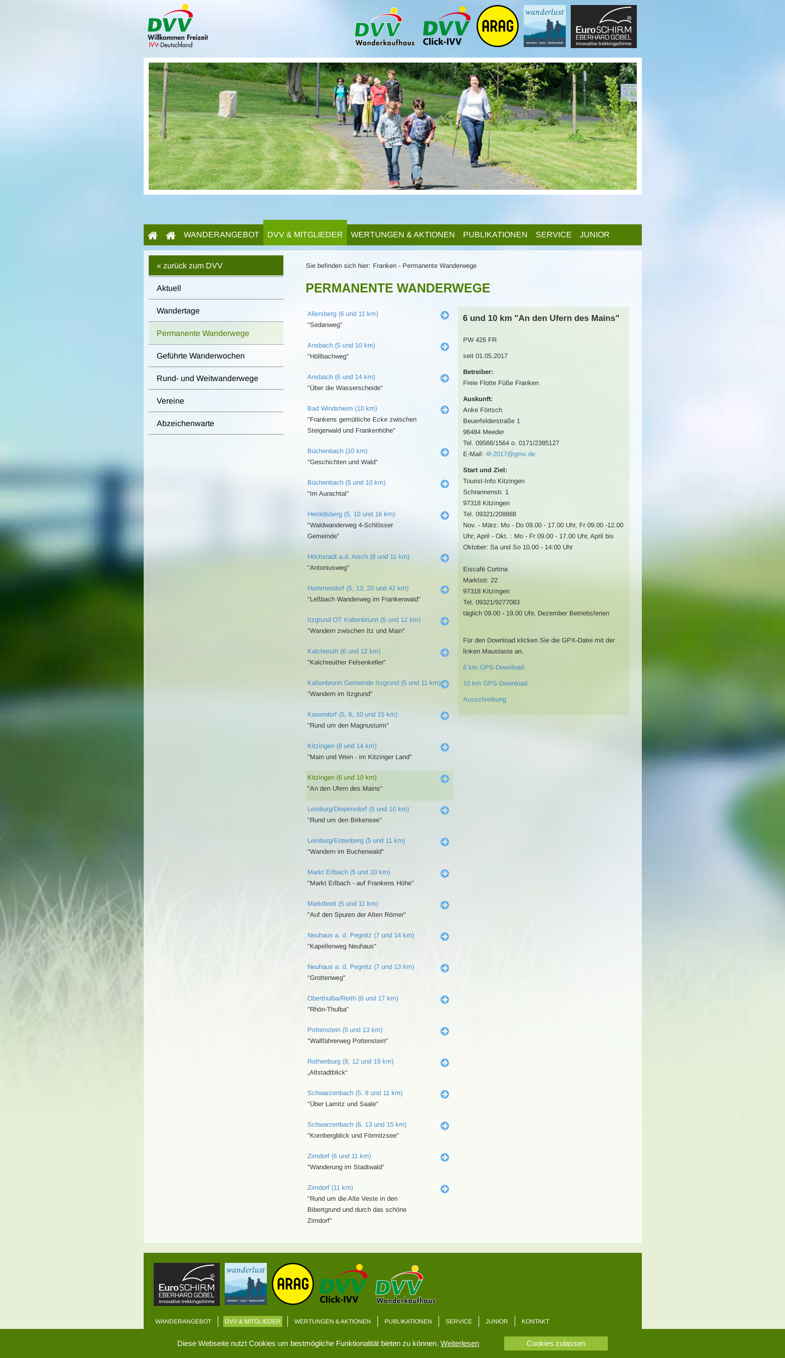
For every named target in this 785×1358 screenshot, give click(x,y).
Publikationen (495, 234)
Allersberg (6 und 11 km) (342, 313)
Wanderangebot (221, 234)
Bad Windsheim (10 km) (342, 408)
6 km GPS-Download (493, 667)
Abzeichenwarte (185, 423)
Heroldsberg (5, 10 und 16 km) (351, 514)
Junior (595, 234)
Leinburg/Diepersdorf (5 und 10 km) (358, 809)
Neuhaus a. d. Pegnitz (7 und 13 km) (360, 966)
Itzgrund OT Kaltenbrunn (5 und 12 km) (364, 619)
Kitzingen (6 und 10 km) (341, 777)
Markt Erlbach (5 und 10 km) (348, 872)
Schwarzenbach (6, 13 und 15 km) (357, 1124)
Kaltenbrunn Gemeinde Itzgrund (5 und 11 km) (374, 683)
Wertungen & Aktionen (403, 234)
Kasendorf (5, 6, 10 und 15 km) (352, 714)
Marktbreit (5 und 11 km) (342, 903)
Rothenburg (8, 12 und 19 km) (350, 1061)
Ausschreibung (484, 699)
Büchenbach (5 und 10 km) (346, 482)
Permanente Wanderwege (203, 333)
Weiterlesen (460, 1343)
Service (554, 234)
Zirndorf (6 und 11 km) (339, 1156)
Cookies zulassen (556, 1343)
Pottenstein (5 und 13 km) (344, 1030)
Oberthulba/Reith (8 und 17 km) (352, 998)
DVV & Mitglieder (305, 234)
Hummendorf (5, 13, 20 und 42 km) (358, 588)
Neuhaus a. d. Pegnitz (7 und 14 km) (360, 935)
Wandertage (178, 310)
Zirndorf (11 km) (330, 1187)
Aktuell (169, 288)
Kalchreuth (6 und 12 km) (343, 651)
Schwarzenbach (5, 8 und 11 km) (355, 1093)
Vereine (170, 401)
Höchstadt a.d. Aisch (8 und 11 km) (358, 556)
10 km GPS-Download (495, 683)
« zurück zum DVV (190, 265)
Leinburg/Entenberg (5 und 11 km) (356, 840)
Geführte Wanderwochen (201, 356)
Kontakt (535, 1321)
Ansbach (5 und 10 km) (341, 345)
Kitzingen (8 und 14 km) (341, 746)
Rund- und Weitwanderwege (207, 378)
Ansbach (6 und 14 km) (341, 377)
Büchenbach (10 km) (337, 451)
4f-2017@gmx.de (510, 454)
